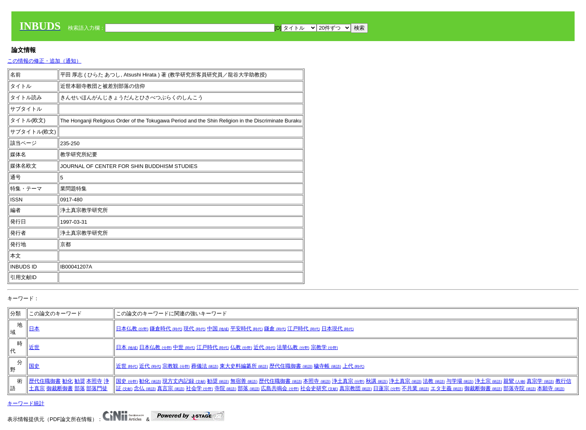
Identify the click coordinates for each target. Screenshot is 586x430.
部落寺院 (519, 388)
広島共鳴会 (280, 388)
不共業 (415, 388)
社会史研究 (319, 388)
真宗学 (540, 381)
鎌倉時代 (166, 328)
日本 (34, 328)
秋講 (377, 381)
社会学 (199, 388)
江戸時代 (303, 328)
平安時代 (246, 328)
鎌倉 (275, 328)
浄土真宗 (348, 381)
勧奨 (79, 381)
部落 (79, 388)
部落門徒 (96, 388)
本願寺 (550, 388)
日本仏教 (132, 328)
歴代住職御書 (291, 366)
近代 (265, 347)
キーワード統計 (25, 403)
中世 (184, 347)
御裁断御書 (59, 388)
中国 (218, 328)
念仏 (145, 388)
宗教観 (176, 366)
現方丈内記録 (184, 381)
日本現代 (337, 328)
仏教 (241, 347)
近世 (34, 347)
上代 (354, 366)
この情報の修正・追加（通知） (44, 61)
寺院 (225, 388)
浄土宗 (488, 381)
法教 (434, 381)
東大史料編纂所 (244, 366)
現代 (195, 328)
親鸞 (514, 381)
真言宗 (170, 388)
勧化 (67, 381)
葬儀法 (205, 366)
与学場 (460, 381)
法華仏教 (293, 347)
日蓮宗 (386, 388)
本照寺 (94, 381)
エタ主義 (447, 388)
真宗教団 (355, 388)
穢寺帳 (327, 366)
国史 (34, 366)
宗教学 (324, 347)
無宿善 (244, 381)
